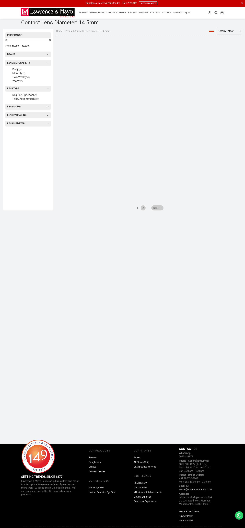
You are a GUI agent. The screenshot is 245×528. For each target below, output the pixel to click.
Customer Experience (145, 501)
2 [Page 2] (116, 396)
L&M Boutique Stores (145, 466)
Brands (143, 12)
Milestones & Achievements (148, 492)
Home (6, 144)
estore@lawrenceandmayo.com (195, 489)
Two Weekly (21, 77)
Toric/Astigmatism (25, 98)
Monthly (18, 73)
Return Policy (186, 520)
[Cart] (222, 12)
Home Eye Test (96, 487)
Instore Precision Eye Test (102, 492)
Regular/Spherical (24, 95)
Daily (17, 69)
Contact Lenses (116, 12)
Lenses (132, 12)
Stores (166, 12)
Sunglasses (97, 12)
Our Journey (140, 487)
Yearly (17, 81)
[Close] (242, 3)
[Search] (216, 12)
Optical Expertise (142, 496)
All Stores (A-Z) (141, 462)
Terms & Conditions (189, 511)
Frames (83, 12)
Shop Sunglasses (148, 3)
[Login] (210, 12)
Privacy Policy (186, 516)
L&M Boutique (181, 12)
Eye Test (155, 12)
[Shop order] (229, 144)
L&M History (140, 483)
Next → (130, 396)
